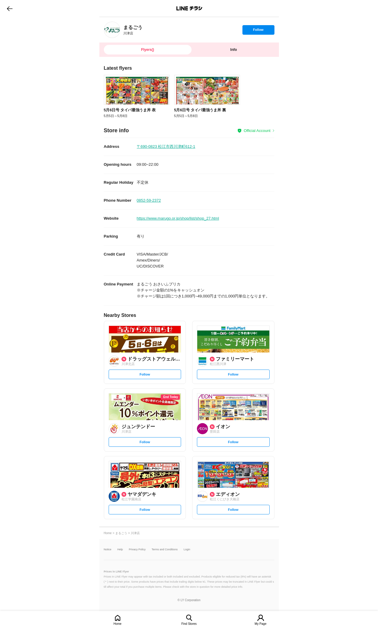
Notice (108, 549)
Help (120, 549)
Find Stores (189, 623)
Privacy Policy (137, 549)
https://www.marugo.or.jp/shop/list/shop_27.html (178, 218)
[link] (112, 30)
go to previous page (9, 8)
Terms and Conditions (165, 549)
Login (187, 549)
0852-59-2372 (149, 200)
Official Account (257, 130)
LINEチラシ (189, 8)
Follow (258, 31)
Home (117, 623)
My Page (260, 623)
